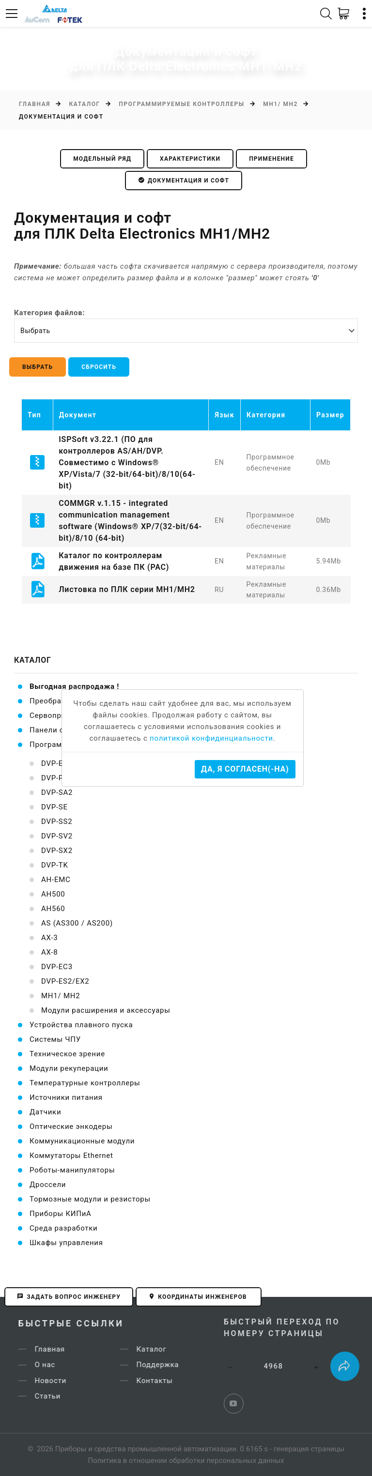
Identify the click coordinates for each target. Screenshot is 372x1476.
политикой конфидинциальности (211, 738)
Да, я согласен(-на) (245, 769)
